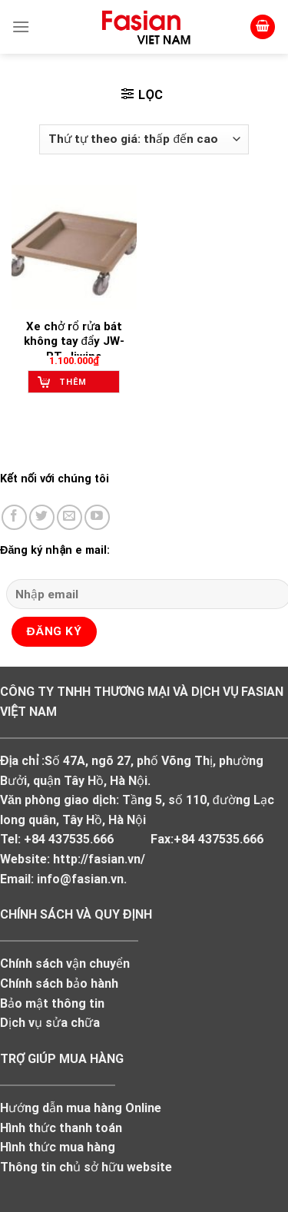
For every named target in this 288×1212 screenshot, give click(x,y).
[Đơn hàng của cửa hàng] (144, 139)
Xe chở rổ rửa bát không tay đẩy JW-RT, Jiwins (74, 341)
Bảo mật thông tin (52, 1003)
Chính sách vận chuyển (65, 963)
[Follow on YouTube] (97, 517)
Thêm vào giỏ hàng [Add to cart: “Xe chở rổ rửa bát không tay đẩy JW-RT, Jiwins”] (78, 385)
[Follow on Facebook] (14, 517)
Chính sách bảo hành (59, 983)
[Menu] (21, 26)
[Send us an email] (69, 517)
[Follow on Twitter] (42, 517)
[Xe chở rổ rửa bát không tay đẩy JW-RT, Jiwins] (74, 247)
